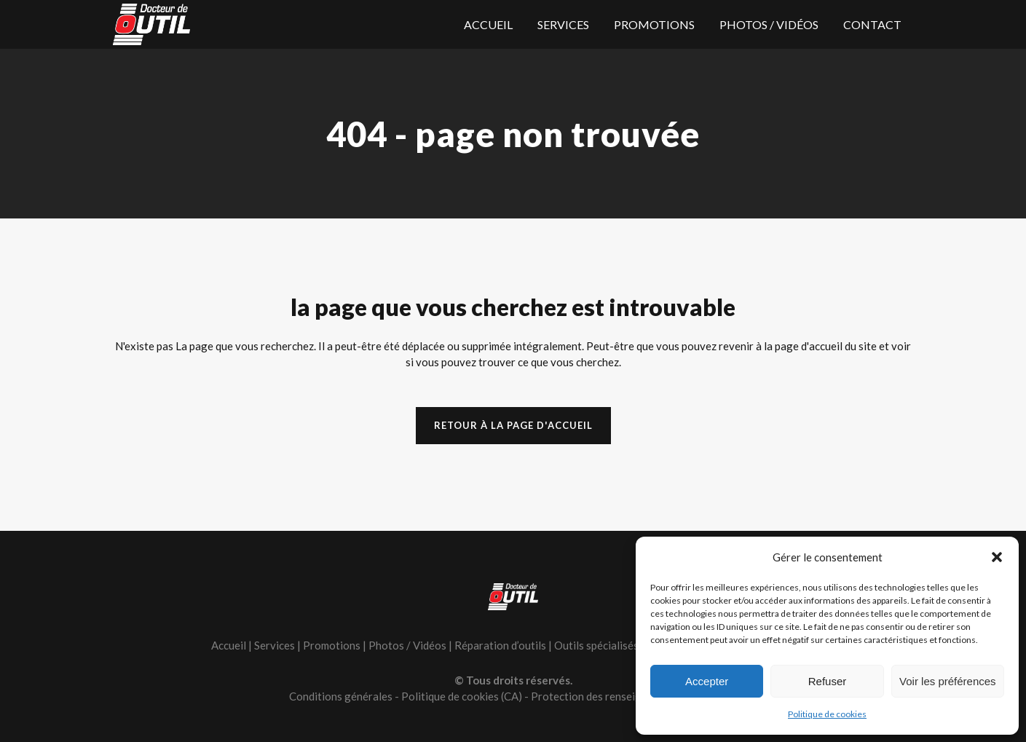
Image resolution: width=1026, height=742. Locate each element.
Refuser (827, 681)
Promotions (331, 645)
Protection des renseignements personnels (634, 696)
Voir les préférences (947, 681)
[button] (997, 557)
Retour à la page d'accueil (513, 425)
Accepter (706, 681)
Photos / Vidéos (407, 645)
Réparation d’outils (500, 645)
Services (274, 645)
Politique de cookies (827, 714)
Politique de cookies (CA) (461, 696)
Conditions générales (340, 696)
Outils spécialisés (596, 645)
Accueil (228, 645)
